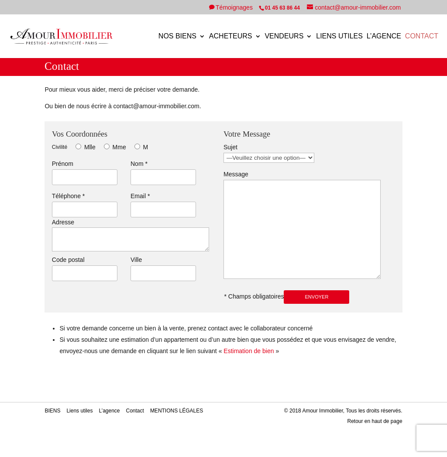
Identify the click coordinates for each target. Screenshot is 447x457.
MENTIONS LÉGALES (176, 411)
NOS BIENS (177, 37)
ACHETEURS (230, 37)
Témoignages (235, 7)
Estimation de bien (249, 350)
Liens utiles (339, 37)
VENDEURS (284, 37)
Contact (421, 37)
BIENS (52, 411)
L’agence (384, 37)
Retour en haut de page (374, 421)
